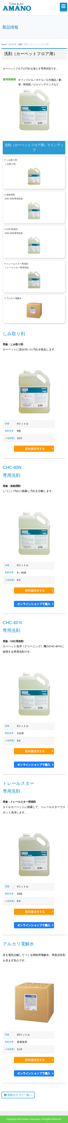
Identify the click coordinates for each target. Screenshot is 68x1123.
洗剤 (20, 44)
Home (4, 44)
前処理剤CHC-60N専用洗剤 (14, 196)
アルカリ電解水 (14, 298)
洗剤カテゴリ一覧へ (19, 1094)
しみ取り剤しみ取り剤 (11, 162)
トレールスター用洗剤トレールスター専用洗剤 (17, 266)
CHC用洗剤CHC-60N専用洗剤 (14, 231)
